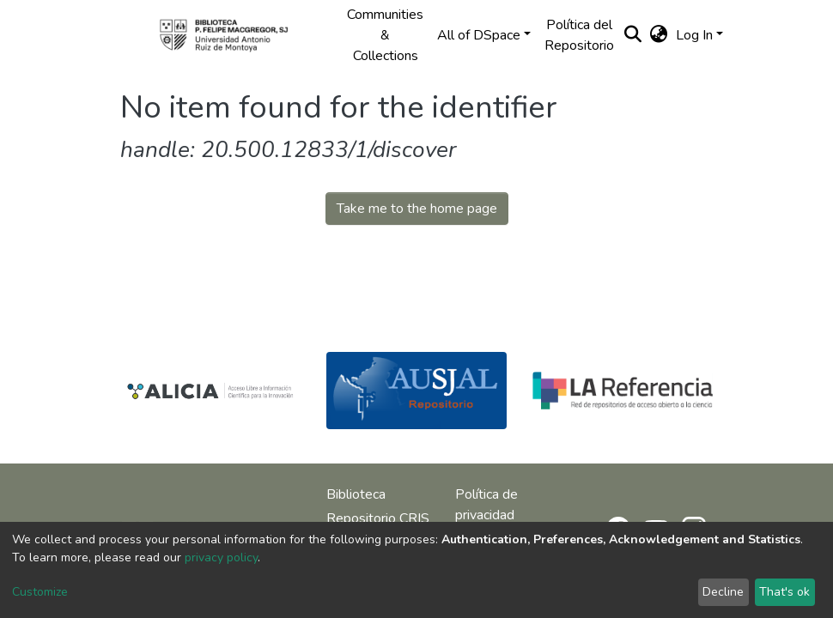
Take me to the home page (417, 208)
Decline (723, 592)
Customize (40, 592)
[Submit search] (632, 35)
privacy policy (221, 557)
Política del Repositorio (579, 35)
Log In (694, 35)
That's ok (784, 592)
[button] (658, 35)
